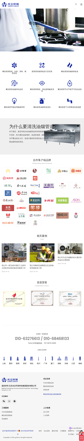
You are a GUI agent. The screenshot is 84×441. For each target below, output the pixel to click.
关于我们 (71, 434)
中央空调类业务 (48, 383)
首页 (31, 29)
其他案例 (5, 419)
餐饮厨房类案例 (7, 415)
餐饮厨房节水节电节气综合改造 (70, 89)
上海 (4, 363)
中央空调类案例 (7, 412)
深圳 (24, 363)
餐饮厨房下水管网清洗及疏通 (70, 107)
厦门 (52, 363)
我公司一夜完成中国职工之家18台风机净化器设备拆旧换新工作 (14, 266)
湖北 (31, 363)
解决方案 (55, 431)
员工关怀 (46, 412)
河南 (66, 363)
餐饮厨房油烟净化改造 (14, 89)
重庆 (11, 363)
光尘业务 (38, 29)
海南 (80, 363)
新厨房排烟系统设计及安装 (42, 71)
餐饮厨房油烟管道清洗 (42, 107)
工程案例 (63, 431)
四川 (38, 363)
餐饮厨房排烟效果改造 (69, 71)
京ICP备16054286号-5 (10, 431)
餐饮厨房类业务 (48, 386)
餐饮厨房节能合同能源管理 (14, 107)
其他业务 (46, 390)
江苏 (73, 363)
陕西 (17, 363)
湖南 (59, 363)
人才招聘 (46, 415)
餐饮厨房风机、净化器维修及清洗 (42, 90)
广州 (45, 363)
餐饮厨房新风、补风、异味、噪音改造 (14, 72)
